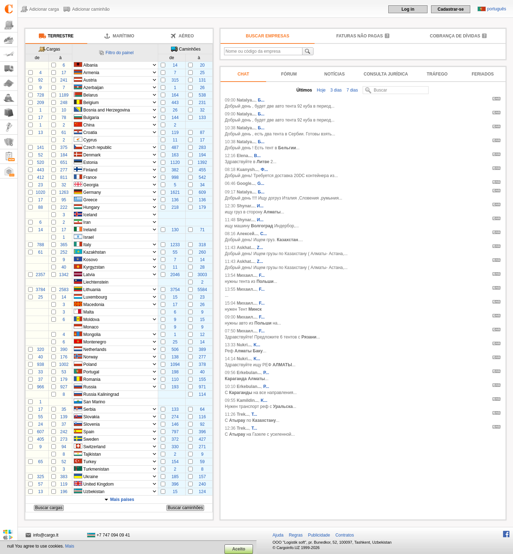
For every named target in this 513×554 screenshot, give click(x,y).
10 (63, 110)
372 (174, 439)
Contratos (344, 535)
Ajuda (278, 535)
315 (174, 80)
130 (174, 229)
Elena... (244, 155)
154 (174, 461)
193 (174, 386)
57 (40, 484)
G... (260, 183)
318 (202, 244)
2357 (40, 274)
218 (174, 207)
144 (174, 117)
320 (40, 349)
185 (174, 476)
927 (63, 386)
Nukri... (244, 344)
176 (63, 356)
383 (63, 476)
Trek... (243, 414)
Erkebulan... (249, 372)
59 (202, 461)
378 (202, 364)
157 (202, 476)
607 (40, 431)
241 (63, 80)
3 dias (335, 90)
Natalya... (246, 100)
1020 (40, 192)
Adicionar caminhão (90, 9)
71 (202, 229)
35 (63, 409)
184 (63, 154)
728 (40, 95)
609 (202, 192)
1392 (202, 162)
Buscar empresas (267, 35)
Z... (260, 247)
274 (174, 416)
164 (174, 95)
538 (202, 95)
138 (174, 356)
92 (40, 80)
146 (174, 424)
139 (63, 416)
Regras (296, 535)
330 (174, 446)
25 (202, 72)
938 (40, 364)
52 (40, 154)
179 (202, 207)
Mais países (122, 499)
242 (63, 431)
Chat (243, 74)
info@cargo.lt (45, 535)
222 (63, 207)
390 (63, 349)
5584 (202, 289)
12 (202, 334)
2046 (175, 274)
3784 (40, 289)
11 (175, 140)
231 (202, 102)
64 (202, 409)
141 (40, 147)
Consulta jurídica (386, 74)
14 (175, 65)
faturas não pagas (359, 35)
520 (40, 162)
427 (202, 439)
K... (257, 344)
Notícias (334, 74)
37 (40, 379)
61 (63, 132)
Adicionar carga (44, 9)
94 (63, 446)
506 (174, 349)
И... (260, 205)
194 (202, 154)
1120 (175, 162)
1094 (175, 364)
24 (40, 424)
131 (202, 80)
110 (174, 379)
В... (257, 155)
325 (40, 476)
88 (40, 207)
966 (40, 386)
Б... (261, 100)
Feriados (483, 74)
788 (40, 244)
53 (63, 371)
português (496, 8)
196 (63, 491)
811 (63, 177)
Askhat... (245, 247)
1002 (64, 364)
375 (63, 147)
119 (174, 132)
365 (63, 244)
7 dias (351, 90)
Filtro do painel (119, 52)
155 (202, 379)
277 (63, 169)
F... (262, 275)
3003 (202, 274)
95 (63, 199)
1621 (175, 192)
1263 (64, 192)
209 (40, 102)
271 (202, 446)
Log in (407, 9)
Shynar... (245, 205)
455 (202, 169)
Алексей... (247, 233)
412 (40, 177)
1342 (64, 274)
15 (175, 297)
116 (202, 416)
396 (202, 431)
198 (174, 371)
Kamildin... (247, 400)
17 (63, 72)
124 (202, 491)
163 (174, 154)
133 (202, 117)
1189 (64, 95)
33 (40, 371)
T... (254, 414)
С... (263, 233)
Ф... (264, 169)
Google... (246, 183)
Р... (266, 372)
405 (40, 439)
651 (63, 162)
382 (174, 169)
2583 (64, 289)
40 (63, 267)
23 (40, 184)
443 (174, 102)
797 (174, 431)
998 (174, 177)
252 (63, 252)
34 (202, 184)
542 (202, 177)
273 (63, 439)
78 (63, 117)
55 (175, 252)
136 (174, 199)
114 (202, 394)
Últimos (304, 90)
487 (174, 147)
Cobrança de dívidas (455, 35)
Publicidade (319, 535)
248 (63, 102)
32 (202, 110)
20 (202, 65)
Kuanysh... (247, 169)
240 (202, 484)
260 (202, 252)
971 (202, 386)
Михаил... (246, 275)
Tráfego (437, 74)
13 (40, 132)
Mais (69, 546)
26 (202, 87)
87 (202, 132)
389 (202, 349)
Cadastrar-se (450, 9)
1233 (175, 244)
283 (202, 147)
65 (40, 461)
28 (202, 267)
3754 (175, 289)
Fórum (289, 74)
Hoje (321, 90)
